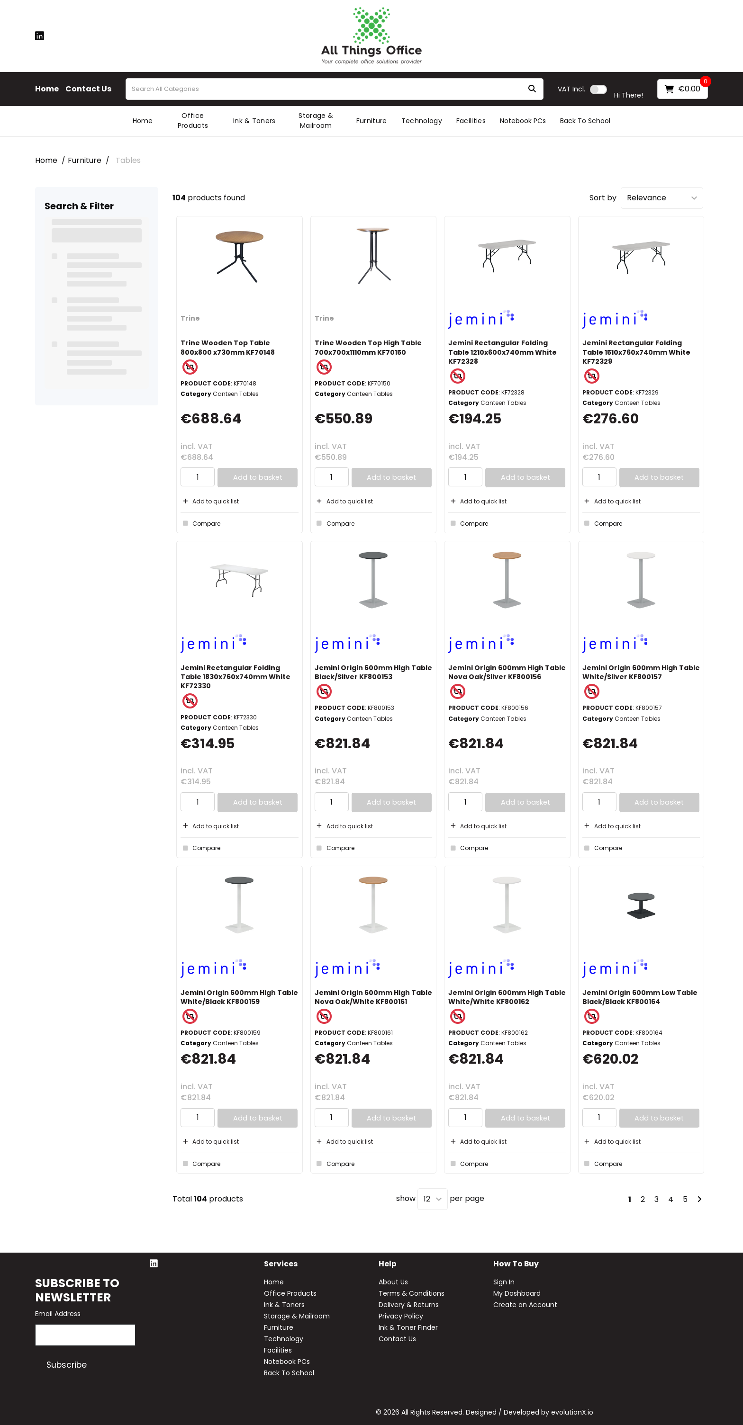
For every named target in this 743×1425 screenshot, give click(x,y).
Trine (190, 318)
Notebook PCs (523, 120)
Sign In (504, 1282)
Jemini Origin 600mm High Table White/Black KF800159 (239, 997)
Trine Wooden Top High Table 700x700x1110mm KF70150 (368, 347)
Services (281, 1264)
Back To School (585, 120)
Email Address (58, 1313)
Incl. (571, 89)
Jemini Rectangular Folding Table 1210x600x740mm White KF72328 (502, 352)
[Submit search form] (532, 89)
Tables (128, 160)
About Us (393, 1282)
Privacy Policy (401, 1316)
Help (388, 1264)
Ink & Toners (254, 120)
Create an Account (525, 1304)
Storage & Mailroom (316, 120)
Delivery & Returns (409, 1304)
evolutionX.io (572, 1412)
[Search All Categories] (335, 89)
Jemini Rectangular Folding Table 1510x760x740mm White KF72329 (636, 352)
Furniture (371, 120)
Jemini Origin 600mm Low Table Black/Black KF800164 (640, 997)
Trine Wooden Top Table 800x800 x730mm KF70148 (228, 347)
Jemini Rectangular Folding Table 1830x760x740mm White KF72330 (235, 676)
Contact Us (88, 89)
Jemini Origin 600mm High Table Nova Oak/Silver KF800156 (507, 672)
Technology (421, 120)
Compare (200, 523)
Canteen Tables (236, 394)
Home (47, 89)
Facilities (471, 120)
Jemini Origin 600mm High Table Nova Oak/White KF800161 (373, 997)
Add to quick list (210, 501)
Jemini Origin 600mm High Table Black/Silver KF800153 (373, 672)
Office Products (193, 120)
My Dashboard (517, 1293)
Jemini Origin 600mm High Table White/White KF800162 (507, 997)
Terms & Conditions (411, 1293)
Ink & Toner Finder (408, 1327)
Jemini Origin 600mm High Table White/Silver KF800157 (641, 672)
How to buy (516, 1264)
